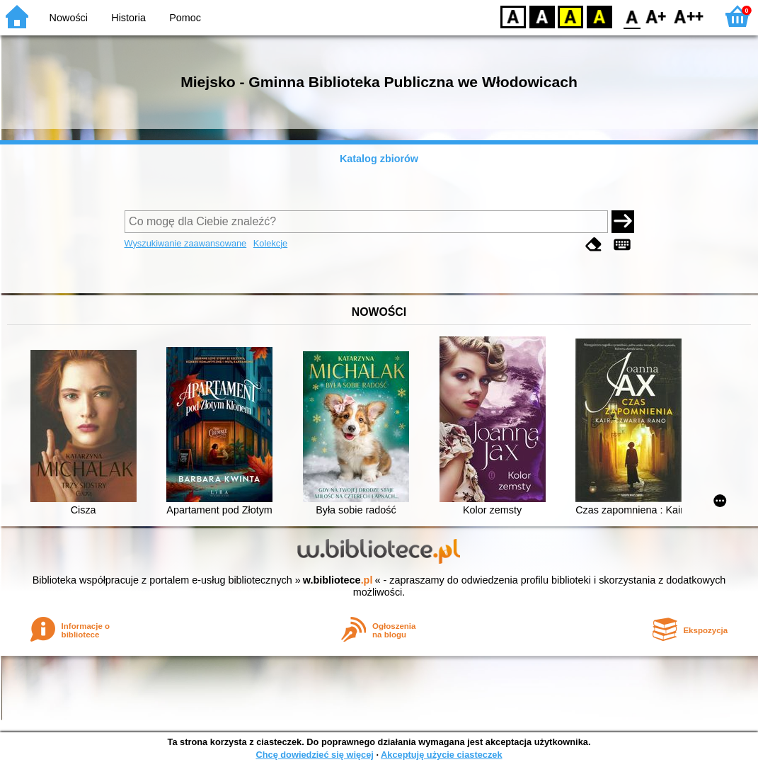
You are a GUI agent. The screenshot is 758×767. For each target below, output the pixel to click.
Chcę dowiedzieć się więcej (314, 754)
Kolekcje (270, 243)
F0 (631, 16)
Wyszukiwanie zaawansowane (186, 243)
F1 (656, 16)
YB (570, 16)
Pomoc (185, 17)
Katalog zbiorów (379, 158)
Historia (128, 17)
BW (542, 16)
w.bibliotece (338, 580)
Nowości (69, 17)
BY (599, 16)
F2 (689, 16)
